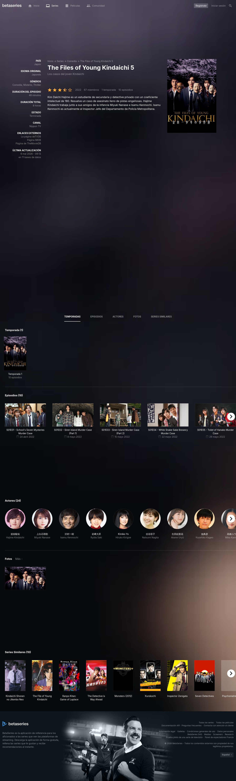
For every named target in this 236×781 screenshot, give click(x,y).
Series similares (161, 316)
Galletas (181, 731)
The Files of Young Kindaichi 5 (96, 61)
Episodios (96, 316)
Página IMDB (34, 140)
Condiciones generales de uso (201, 731)
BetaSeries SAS (194, 734)
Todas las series (206, 722)
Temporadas (72, 316)
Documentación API (171, 725)
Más (17, 558)
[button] (15, 525)
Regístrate (201, 5)
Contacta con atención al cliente (219, 725)
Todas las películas (225, 722)
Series (60, 61)
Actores (118, 316)
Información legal (167, 731)
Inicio (50, 61)
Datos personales (225, 731)
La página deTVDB (31, 136)
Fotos (137, 316)
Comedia (72, 61)
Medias (207, 734)
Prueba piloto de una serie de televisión (184, 737)
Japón (37, 64)
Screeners (218, 734)
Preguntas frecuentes (192, 725)
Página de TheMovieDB (28, 143)
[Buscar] (230, 6)
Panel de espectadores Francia (219, 737)
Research (229, 734)
